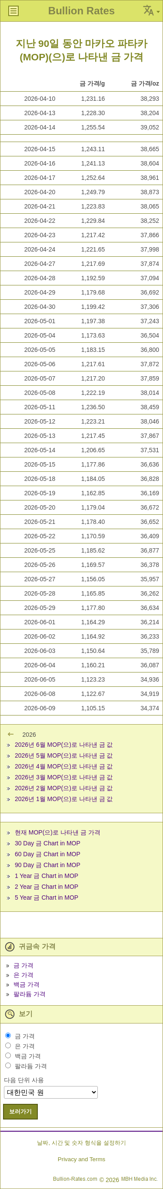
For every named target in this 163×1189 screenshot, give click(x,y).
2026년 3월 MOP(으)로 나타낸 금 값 (64, 777)
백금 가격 (26, 984)
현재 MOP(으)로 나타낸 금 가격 (57, 832)
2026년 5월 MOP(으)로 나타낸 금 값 (64, 755)
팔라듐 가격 (29, 993)
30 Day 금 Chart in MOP (47, 843)
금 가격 (23, 965)
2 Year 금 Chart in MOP (46, 886)
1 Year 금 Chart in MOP (46, 875)
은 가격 (23, 974)
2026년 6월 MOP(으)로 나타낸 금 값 (64, 744)
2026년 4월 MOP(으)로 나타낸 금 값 (64, 766)
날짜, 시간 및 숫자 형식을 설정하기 (81, 1142)
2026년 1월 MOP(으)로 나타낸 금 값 (64, 798)
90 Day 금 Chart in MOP (47, 864)
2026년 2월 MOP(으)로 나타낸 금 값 (64, 788)
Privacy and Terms (81, 1159)
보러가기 (20, 1111)
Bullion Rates (81, 11)
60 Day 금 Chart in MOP (47, 854)
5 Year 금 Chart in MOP (46, 897)
